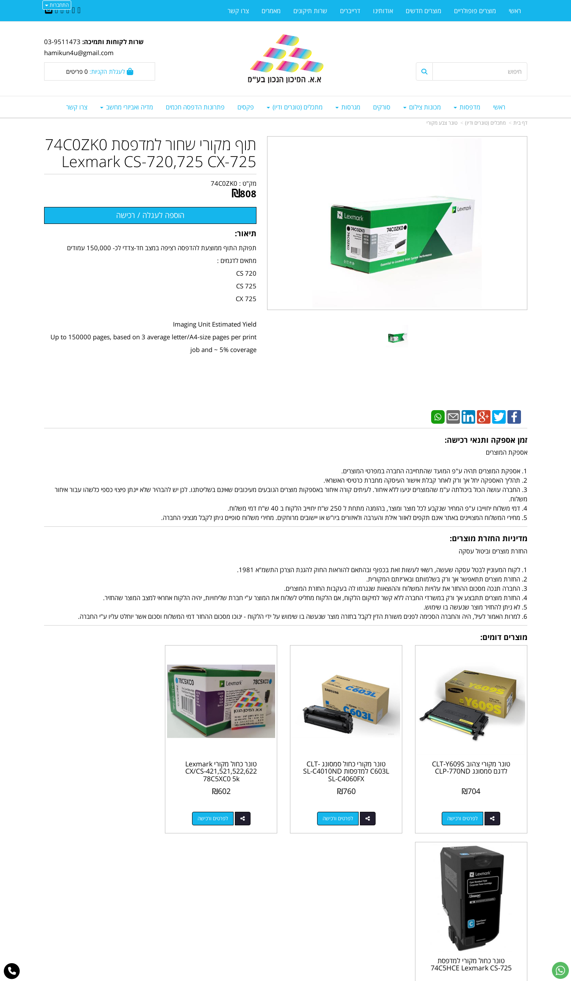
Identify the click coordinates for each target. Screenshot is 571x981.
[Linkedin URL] (67, 10)
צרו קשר (268, 884)
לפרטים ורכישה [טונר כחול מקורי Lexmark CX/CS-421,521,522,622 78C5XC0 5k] (215, 817)
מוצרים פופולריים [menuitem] (475, 10)
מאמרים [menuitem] (271, 10)
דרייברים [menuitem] (350, 10)
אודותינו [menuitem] (383, 10)
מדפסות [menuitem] (467, 107)
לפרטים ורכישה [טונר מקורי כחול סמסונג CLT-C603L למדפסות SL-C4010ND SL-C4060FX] (339, 817)
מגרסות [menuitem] (347, 107)
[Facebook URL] (79, 10)
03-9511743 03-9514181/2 (345, 902)
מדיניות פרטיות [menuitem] (508, 920)
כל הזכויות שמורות (504, 943)
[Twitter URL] (73, 10)
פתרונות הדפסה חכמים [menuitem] (195, 107)
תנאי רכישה (388, 911)
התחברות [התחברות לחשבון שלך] (57, 4)
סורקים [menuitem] (381, 107)
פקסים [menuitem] (245, 107)
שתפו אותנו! (263, 893)
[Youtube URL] (56, 10)
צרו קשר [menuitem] (76, 107)
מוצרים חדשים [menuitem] (423, 10)
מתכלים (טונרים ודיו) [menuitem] (295, 107)
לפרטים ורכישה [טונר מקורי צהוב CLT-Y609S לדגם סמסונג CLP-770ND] (463, 817)
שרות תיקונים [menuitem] (310, 10)
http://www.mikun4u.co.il (241, 875)
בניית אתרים (252, 975)
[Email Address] (49, 10)
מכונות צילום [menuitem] (422, 107)
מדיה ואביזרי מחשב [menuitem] (126, 107)
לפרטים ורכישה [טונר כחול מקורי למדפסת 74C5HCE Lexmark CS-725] (91, 817)
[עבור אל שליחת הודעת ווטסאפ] (560, 970)
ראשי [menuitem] (499, 107)
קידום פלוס (273, 975)
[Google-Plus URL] (62, 10)
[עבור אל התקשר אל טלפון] (12, 971)
